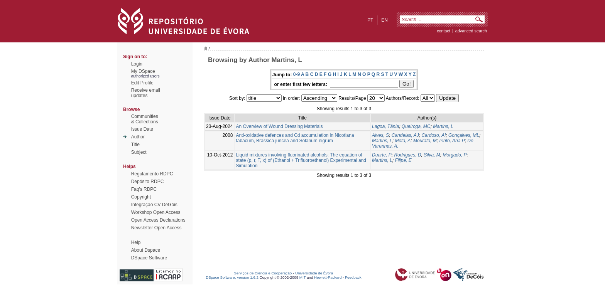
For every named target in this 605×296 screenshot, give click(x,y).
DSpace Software (149, 258)
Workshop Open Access (156, 212)
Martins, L (443, 126)
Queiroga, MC (416, 126)
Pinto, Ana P (452, 140)
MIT (302, 277)
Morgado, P (455, 155)
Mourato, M (425, 140)
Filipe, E (403, 160)
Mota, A (403, 140)
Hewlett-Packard (327, 277)
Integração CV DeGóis (154, 204)
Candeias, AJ (405, 135)
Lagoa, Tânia (385, 126)
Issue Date (142, 129)
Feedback (353, 277)
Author (138, 137)
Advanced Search (471, 31)
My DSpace (143, 71)
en (384, 20)
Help (136, 242)
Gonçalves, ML (463, 135)
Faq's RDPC (144, 189)
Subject (139, 152)
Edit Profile (142, 83)
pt (370, 20)
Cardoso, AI (433, 135)
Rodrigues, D (407, 155)
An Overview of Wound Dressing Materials (279, 126)
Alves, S (380, 135)
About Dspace (145, 250)
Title (135, 144)
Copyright (141, 197)
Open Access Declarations (158, 220)
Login (136, 64)
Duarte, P (382, 155)
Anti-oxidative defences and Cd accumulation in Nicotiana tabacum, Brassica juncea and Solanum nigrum (295, 138)
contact (443, 31)
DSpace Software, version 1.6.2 (232, 277)
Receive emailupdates (145, 92)
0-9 (296, 74)
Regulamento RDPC (152, 174)
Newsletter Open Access (156, 227)
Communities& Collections (144, 119)
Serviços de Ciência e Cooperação (263, 273)
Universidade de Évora (314, 273)
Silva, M (432, 155)
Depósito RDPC (147, 181)
